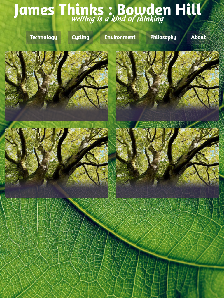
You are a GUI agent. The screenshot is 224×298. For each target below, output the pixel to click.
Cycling (80, 38)
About (198, 38)
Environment (119, 38)
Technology (43, 38)
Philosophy (163, 38)
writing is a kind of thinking (117, 19)
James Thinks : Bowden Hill (108, 11)
